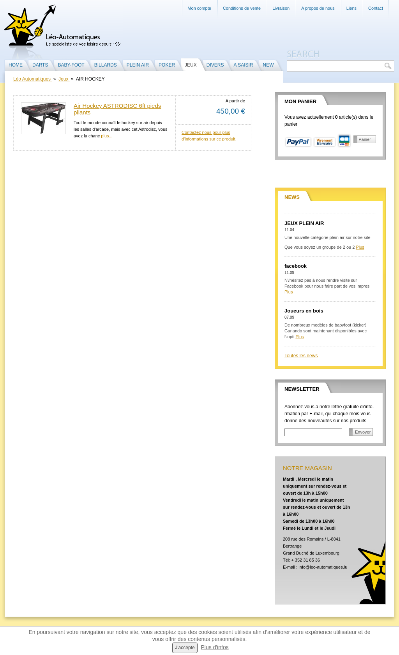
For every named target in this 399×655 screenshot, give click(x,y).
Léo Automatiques (32, 79)
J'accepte (184, 647)
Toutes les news (301, 355)
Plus (360, 247)
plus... (106, 135)
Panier (364, 139)
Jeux (64, 79)
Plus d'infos (215, 647)
